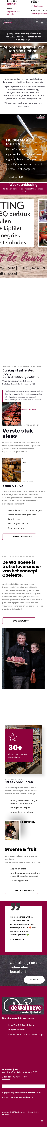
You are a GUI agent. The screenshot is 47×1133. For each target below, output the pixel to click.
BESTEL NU (34, 979)
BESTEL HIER (16, 176)
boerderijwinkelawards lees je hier (24, 409)
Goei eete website (21, 621)
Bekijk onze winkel (22, 536)
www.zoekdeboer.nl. (32, 1092)
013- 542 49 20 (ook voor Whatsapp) (25, 1034)
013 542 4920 (12, 4)
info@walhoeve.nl (37, 6)
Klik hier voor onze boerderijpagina (18, 1097)
